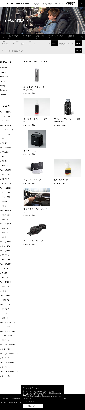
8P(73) (5, 139)
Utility (2, 81)
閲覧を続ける (33, 406)
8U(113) (6, 260)
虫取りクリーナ (61, 180)
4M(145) (6, 286)
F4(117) (6, 358)
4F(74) (5, 201)
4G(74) (5, 219)
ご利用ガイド (71, 37)
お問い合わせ (40, 37)
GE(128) (6, 376)
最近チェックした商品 (55, 37)
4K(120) (6, 215)
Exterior (3, 68)
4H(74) (5, 233)
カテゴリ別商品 (13, 37)
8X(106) (6, 121)
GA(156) (6, 246)
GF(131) (6, 367)
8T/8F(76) (6, 183)
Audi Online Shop (18, 3)
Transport (4, 77)
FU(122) (6, 174)
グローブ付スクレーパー (34, 241)
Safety (2, 86)
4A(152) (6, 192)
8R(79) (5, 277)
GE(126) (6, 327)
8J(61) (5, 313)
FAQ (81, 37)
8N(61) (5, 318)
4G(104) (6, 197)
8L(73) (5, 143)
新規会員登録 (47, 4)
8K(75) (5, 157)
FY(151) (5, 273)
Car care (3, 90)
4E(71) (5, 237)
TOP (3, 37)
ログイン (37, 4)
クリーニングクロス (32, 180)
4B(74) (5, 206)
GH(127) (6, 349)
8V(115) (6, 134)
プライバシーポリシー (30, 401)
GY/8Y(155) (7, 130)
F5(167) (6, 179)
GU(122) (6, 268)
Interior (3, 72)
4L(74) (5, 291)
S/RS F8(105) (8, 336)
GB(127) (6, 116)
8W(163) (6, 152)
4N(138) (6, 228)
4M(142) (6, 300)
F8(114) (6, 340)
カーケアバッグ (30, 151)
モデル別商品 (27, 37)
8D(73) (5, 165)
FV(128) (6, 309)
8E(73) (5, 161)
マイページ (59, 4)
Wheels (3, 94)
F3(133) (6, 255)
